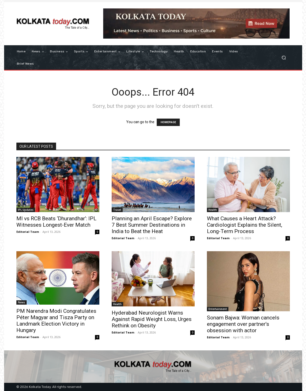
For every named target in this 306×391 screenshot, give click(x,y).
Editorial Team (27, 232)
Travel (117, 210)
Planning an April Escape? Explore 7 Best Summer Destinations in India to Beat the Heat (152, 224)
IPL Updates (26, 210)
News (21, 302)
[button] (284, 58)
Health (212, 210)
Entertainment (217, 309)
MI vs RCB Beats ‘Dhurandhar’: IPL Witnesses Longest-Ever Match (56, 221)
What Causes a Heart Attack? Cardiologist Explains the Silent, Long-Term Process (244, 224)
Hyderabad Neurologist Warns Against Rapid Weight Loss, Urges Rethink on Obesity (152, 319)
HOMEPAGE (168, 122)
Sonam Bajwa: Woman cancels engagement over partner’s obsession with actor (243, 324)
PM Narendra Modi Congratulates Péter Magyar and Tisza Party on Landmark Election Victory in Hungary (56, 320)
